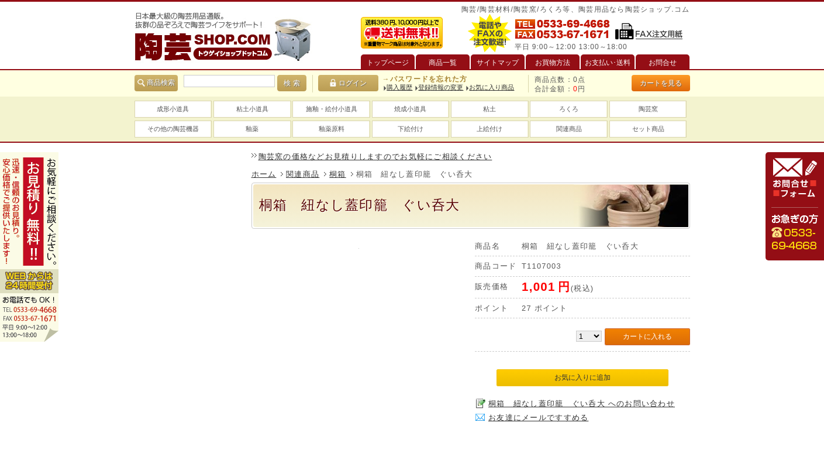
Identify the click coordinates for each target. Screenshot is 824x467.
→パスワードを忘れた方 (424, 79)
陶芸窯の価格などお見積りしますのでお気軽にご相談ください (375, 156)
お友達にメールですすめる (538, 417)
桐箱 (337, 174)
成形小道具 (173, 108)
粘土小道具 (252, 108)
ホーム (264, 174)
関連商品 (569, 128)
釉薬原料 (331, 128)
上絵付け (489, 128)
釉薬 (252, 128)
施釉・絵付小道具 (331, 108)
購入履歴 (399, 87)
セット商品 (648, 128)
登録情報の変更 (440, 87)
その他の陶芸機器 (173, 128)
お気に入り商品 (491, 87)
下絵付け (410, 128)
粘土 (489, 108)
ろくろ (568, 108)
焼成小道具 (410, 108)
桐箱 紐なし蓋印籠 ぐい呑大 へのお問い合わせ (581, 403)
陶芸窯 (648, 108)
